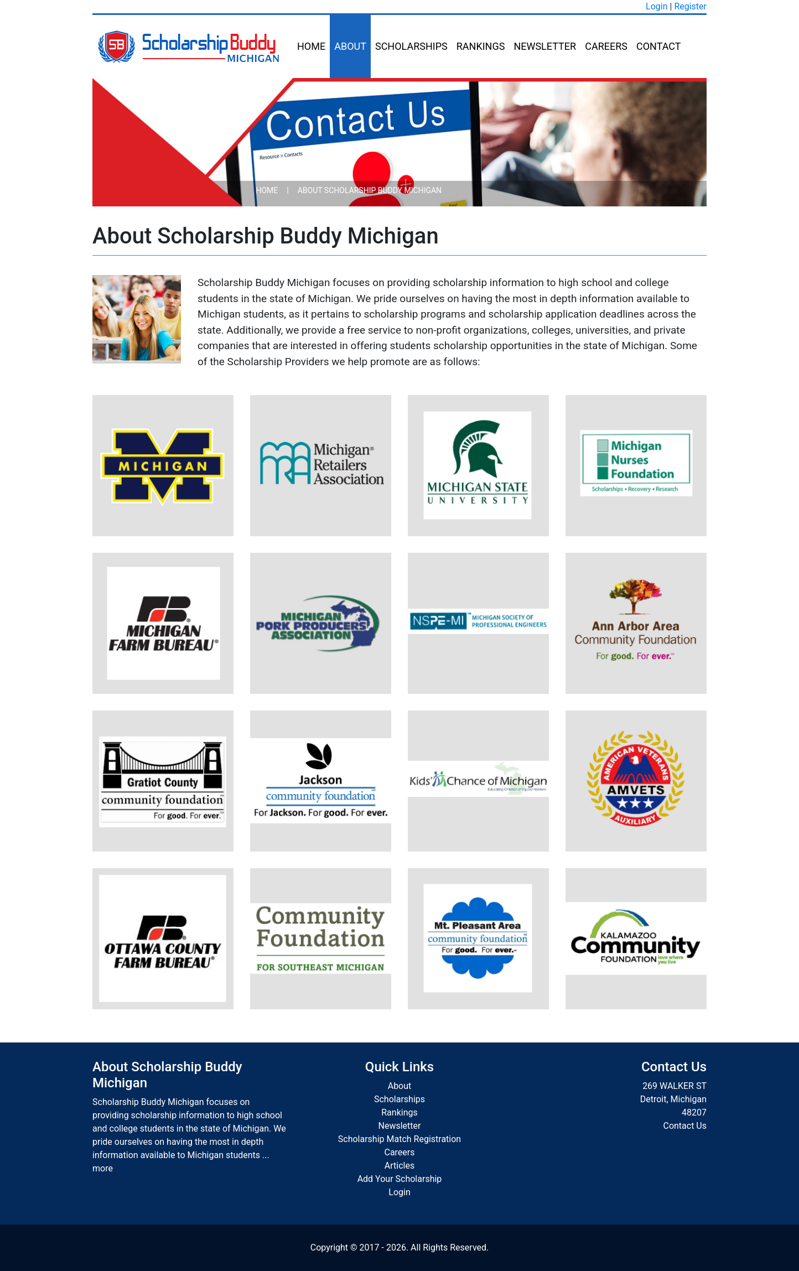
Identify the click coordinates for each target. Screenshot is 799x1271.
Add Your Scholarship (399, 1179)
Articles (399, 1165)
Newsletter (544, 46)
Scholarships (411, 46)
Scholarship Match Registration (399, 1139)
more (102, 1168)
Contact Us (685, 1125)
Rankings (480, 46)
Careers (606, 46)
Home (311, 46)
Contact (658, 46)
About (350, 46)
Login (656, 6)
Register (690, 6)
